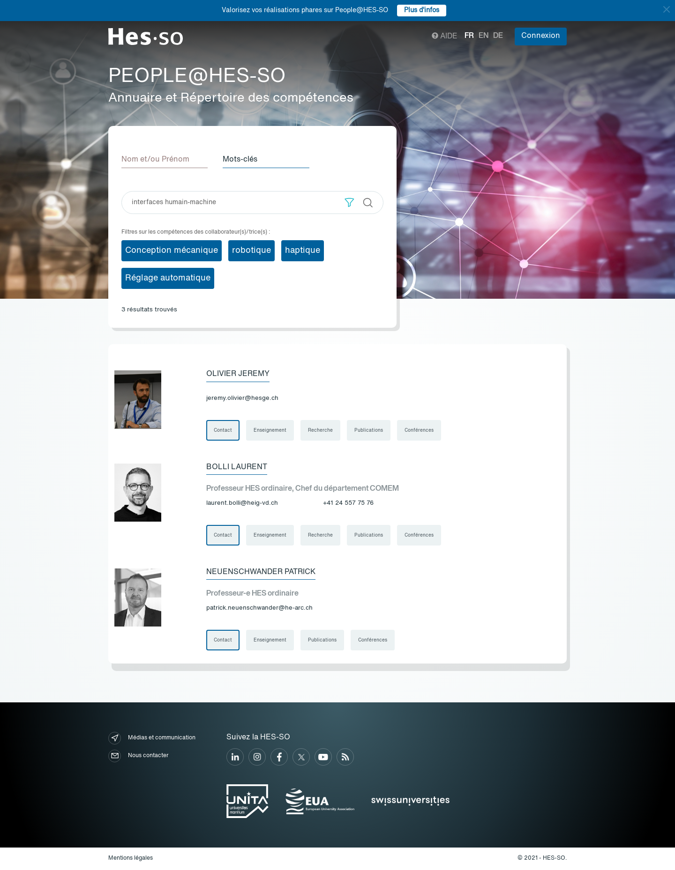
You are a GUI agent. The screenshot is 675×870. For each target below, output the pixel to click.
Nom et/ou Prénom (155, 159)
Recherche (320, 430)
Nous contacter (138, 756)
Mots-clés (240, 159)
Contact (223, 430)
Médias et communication (151, 738)
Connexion (540, 36)
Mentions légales (130, 858)
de (498, 36)
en (483, 36)
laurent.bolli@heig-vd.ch (242, 503)
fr (469, 36)
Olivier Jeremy (238, 374)
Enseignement (270, 430)
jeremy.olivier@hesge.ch (242, 398)
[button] (349, 202)
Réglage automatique (167, 278)
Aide (445, 36)
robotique (251, 250)
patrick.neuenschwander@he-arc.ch (259, 608)
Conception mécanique (171, 250)
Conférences (419, 430)
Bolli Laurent (236, 467)
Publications (368, 430)
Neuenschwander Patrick (260, 572)
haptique (302, 250)
